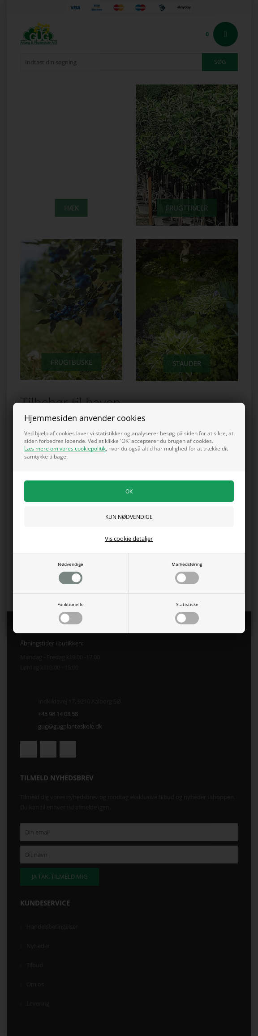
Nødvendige (70, 572)
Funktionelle (70, 612)
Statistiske (187, 612)
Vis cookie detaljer (129, 539)
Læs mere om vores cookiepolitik (65, 448)
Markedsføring (187, 572)
